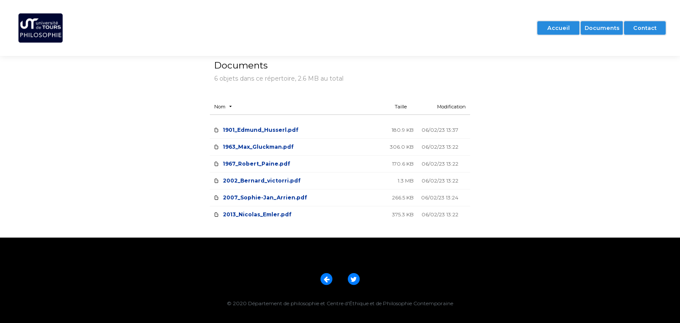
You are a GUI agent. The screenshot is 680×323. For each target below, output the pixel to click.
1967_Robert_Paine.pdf (256, 163)
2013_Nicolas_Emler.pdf (257, 214)
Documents (602, 28)
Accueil (558, 28)
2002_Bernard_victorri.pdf (262, 180)
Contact (645, 28)
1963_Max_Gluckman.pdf (258, 147)
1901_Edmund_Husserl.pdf (260, 130)
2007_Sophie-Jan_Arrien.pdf (265, 197)
